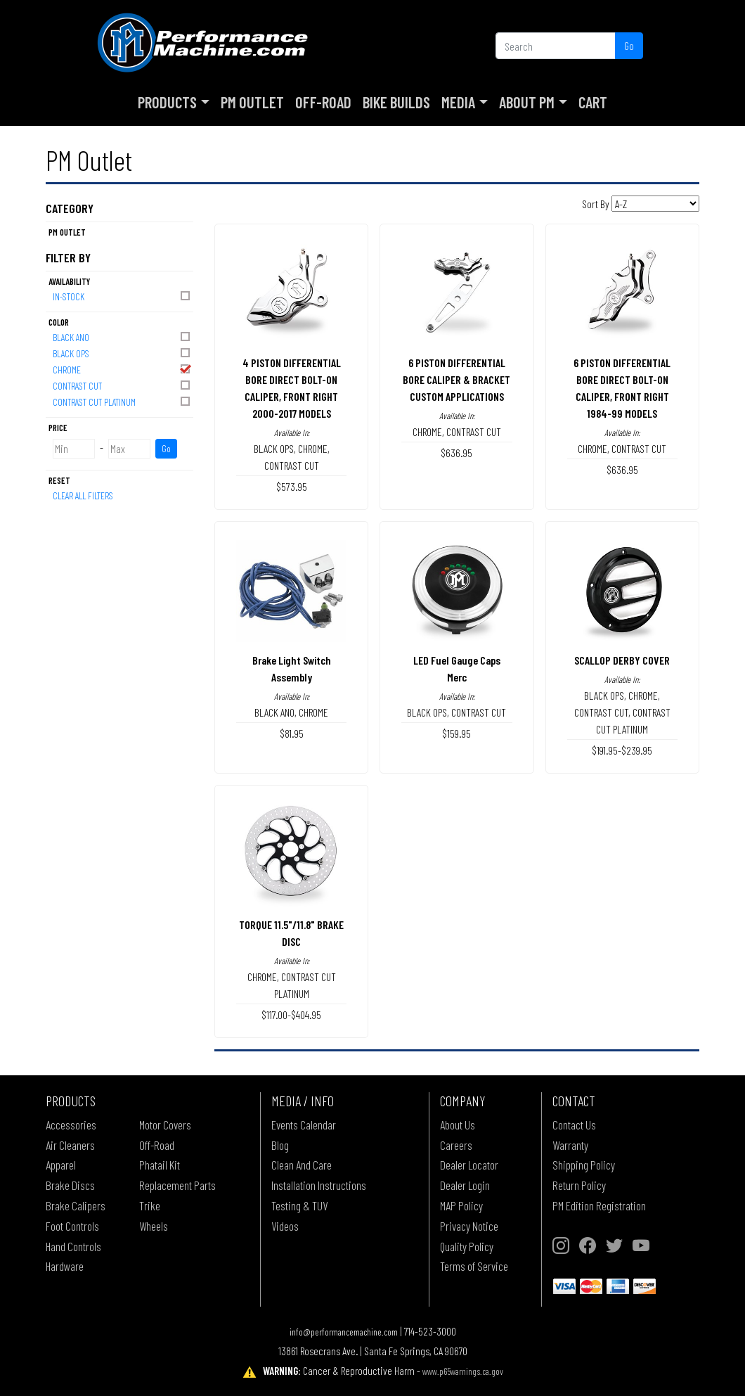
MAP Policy (461, 1205)
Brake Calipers (75, 1205)
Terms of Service (474, 1266)
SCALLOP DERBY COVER (622, 660)
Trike (149, 1205)
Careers (456, 1145)
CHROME (122, 369)
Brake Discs (70, 1185)
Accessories (71, 1125)
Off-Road (323, 102)
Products (167, 102)
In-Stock (122, 295)
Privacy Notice (469, 1226)
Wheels (153, 1226)
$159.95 (456, 733)
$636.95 (456, 452)
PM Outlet (252, 102)
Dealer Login (465, 1185)
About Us (457, 1125)
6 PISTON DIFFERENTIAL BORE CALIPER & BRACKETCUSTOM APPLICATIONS (456, 379)
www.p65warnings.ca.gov (462, 1371)
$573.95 (291, 486)
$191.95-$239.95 (622, 750)
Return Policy (579, 1185)
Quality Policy (466, 1246)
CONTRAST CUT (122, 385)
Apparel (61, 1165)
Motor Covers (165, 1125)
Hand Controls (73, 1246)
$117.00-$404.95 (291, 1014)
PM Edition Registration (599, 1205)
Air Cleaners (70, 1145)
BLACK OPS (122, 352)
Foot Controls (72, 1226)
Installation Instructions (318, 1185)
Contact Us (574, 1125)
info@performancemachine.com (344, 1332)
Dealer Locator (469, 1165)
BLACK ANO (122, 336)
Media (458, 102)
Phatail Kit (159, 1165)
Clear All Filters (83, 495)
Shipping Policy (583, 1165)
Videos (285, 1226)
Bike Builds (396, 102)
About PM (527, 102)
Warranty (570, 1145)
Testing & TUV (299, 1205)
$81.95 (292, 733)
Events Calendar (303, 1125)
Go (629, 45)
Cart (592, 102)
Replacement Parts (177, 1185)
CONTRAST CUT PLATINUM (122, 401)
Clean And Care (301, 1165)
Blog (280, 1145)
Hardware (65, 1266)
